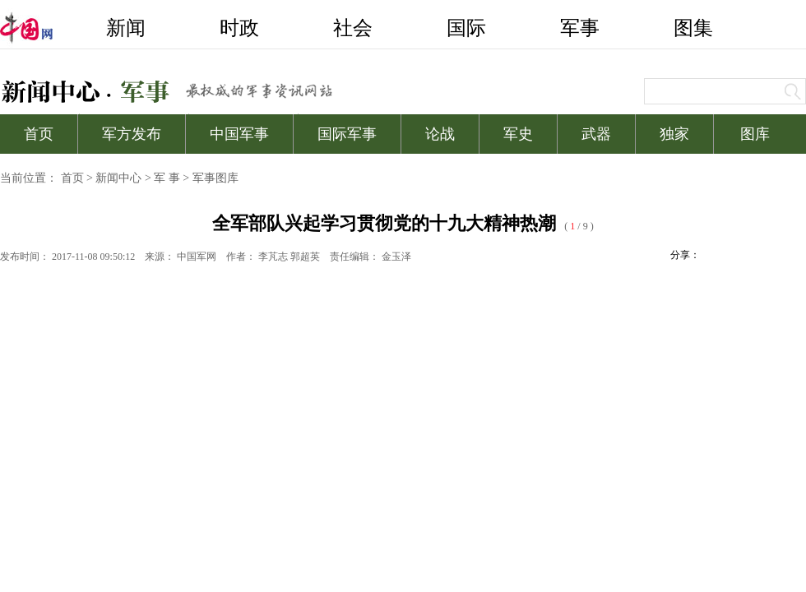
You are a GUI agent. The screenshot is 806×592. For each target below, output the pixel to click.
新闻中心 (118, 178)
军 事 (167, 178)
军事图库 (215, 178)
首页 (72, 178)
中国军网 (196, 256)
